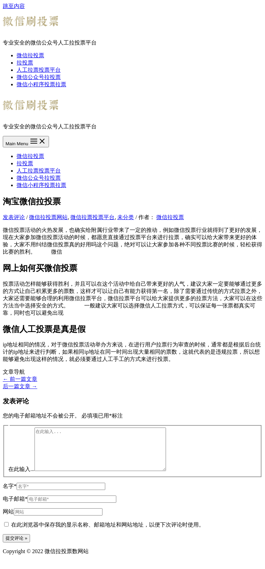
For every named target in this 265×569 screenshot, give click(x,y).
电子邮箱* (15, 507)
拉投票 (25, 63)
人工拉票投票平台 (39, 70)
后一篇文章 (20, 386)
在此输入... (21, 477)
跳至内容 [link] (14, 6)
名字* (10, 494)
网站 (8, 520)
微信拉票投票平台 (92, 217)
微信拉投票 (30, 55)
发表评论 (14, 217)
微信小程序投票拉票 (41, 84)
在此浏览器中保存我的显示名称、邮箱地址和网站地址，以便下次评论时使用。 (107, 533)
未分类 (125, 217)
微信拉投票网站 (48, 217)
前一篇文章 (20, 379)
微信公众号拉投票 (39, 77)
